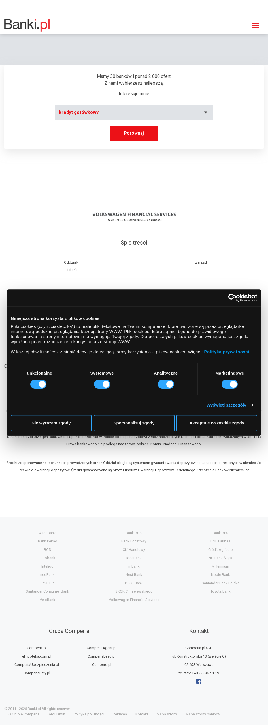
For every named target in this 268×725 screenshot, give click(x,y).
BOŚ (47, 550)
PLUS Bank (134, 583)
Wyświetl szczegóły (226, 405)
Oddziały (71, 262)
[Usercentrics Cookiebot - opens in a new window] (232, 298)
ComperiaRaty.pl (37, 673)
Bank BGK (134, 533)
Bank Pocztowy (133, 541)
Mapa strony (167, 714)
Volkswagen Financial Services (134, 600)
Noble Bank (220, 574)
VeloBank (47, 600)
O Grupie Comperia (23, 714)
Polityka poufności (89, 714)
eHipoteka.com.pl (36, 656)
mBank (134, 566)
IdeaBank (134, 558)
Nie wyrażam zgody (51, 422)
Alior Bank (47, 533)
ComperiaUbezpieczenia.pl (36, 664)
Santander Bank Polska (220, 583)
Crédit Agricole (220, 550)
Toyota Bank (220, 591)
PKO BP (48, 583)
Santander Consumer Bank (47, 591)
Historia (71, 270)
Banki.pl (34, 709)
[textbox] (134, 112)
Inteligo (47, 566)
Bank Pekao (47, 541)
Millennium (220, 566)
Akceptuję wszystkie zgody (217, 422)
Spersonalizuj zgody (133, 422)
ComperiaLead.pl (102, 656)
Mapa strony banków (203, 714)
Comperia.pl (37, 648)
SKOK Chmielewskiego (134, 591)
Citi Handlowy (134, 550)
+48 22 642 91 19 (205, 673)
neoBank (47, 574)
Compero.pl (101, 664)
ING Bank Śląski (220, 558)
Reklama (120, 714)
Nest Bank (134, 574)
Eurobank (47, 558)
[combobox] (134, 112)
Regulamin (56, 714)
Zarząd (201, 262)
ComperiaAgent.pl (101, 648)
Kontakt (141, 714)
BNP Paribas (220, 541)
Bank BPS (220, 533)
